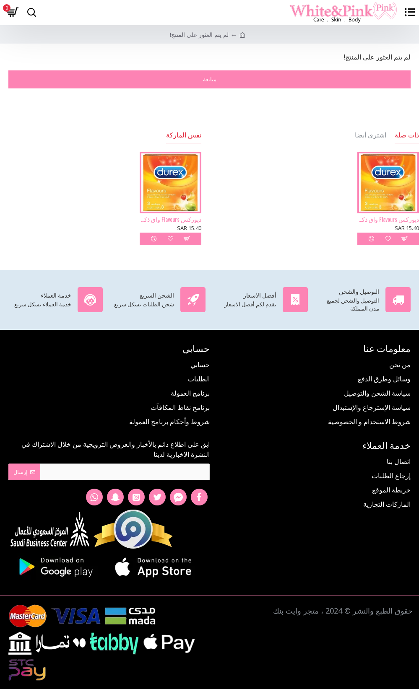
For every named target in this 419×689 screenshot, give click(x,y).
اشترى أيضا (370, 135)
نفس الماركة (183, 135)
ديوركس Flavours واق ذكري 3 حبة (388, 219)
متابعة (209, 79)
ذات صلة (407, 135)
